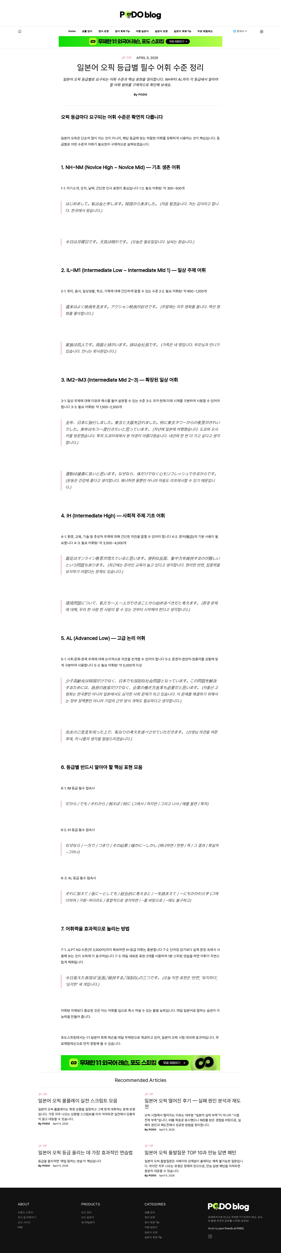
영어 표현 (103, 31)
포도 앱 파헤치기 (27, 1217)
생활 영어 (87, 31)
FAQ (20, 1227)
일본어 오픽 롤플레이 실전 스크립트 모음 (77, 1101)
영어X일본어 (88, 1222)
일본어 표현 (161, 31)
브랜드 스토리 (25, 1212)
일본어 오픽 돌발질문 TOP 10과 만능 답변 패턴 (190, 1153)
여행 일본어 (142, 31)
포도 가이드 (24, 1222)
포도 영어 (86, 1212)
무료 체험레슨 (205, 31)
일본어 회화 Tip (182, 31)
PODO (142, 94)
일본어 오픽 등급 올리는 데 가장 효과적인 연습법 (85, 1153)
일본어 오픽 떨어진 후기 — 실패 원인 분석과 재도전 (193, 1104)
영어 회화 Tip (122, 31)
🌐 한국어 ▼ (240, 31)
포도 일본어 (87, 1217)
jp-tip (126, 58)
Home (72, 31)
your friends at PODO (231, 1228)
